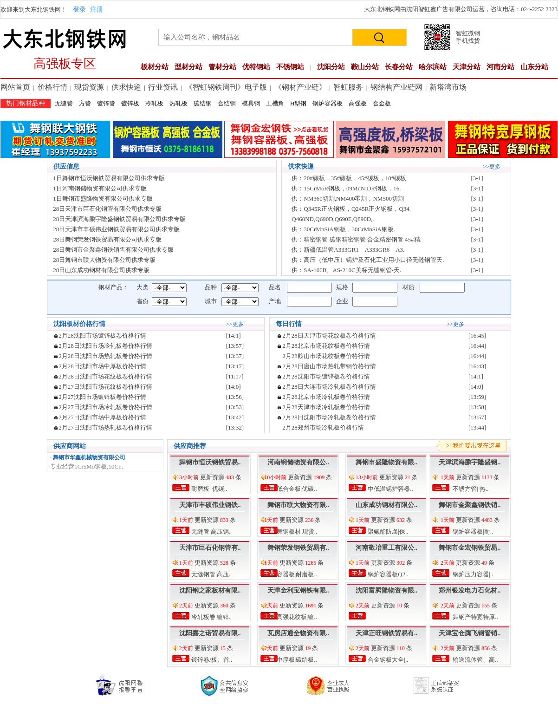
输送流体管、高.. (474, 659)
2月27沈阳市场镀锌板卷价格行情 (102, 396)
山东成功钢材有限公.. (386, 505)
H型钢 (298, 103)
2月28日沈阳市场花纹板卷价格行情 (105, 376)
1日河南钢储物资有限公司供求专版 (100, 188)
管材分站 (222, 67)
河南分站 (500, 67)
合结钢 (227, 103)
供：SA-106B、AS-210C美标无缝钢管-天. (346, 270)
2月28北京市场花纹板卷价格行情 (326, 345)
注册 (96, 9)
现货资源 (89, 87)
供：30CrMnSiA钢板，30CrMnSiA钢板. (343, 229)
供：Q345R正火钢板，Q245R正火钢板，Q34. (351, 208)
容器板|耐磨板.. (296, 574)
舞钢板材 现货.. (296, 531)
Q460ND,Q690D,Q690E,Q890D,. (333, 218)
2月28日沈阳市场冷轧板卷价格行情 (105, 345)
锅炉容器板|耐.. (472, 531)
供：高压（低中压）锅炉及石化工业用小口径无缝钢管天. (368, 259)
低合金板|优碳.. (296, 488)
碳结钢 (203, 103)
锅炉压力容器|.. (472, 574)
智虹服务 (348, 87)
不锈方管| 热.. (470, 488)
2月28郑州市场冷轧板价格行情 (323, 427)
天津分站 (466, 67)
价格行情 (52, 87)
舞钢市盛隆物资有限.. (386, 462)
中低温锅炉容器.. (389, 488)
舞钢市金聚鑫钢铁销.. (469, 505)
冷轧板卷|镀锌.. (211, 616)
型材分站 (188, 67)
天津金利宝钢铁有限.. (298, 590)
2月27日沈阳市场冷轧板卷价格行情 (105, 407)
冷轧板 (154, 103)
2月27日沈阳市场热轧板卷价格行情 (105, 427)
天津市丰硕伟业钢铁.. (210, 505)
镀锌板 (130, 103)
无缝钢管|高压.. (211, 574)
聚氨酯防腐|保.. (387, 531)
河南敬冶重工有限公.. (386, 547)
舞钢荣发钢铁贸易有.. (298, 547)
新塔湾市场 (448, 87)
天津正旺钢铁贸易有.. (386, 633)
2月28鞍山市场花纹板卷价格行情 (326, 355)
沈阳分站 (331, 67)
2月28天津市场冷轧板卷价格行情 (326, 407)
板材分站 (155, 67)
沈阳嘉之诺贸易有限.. (210, 633)
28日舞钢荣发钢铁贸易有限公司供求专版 (107, 239)
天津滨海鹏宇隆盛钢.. (469, 462)
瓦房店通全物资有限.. (298, 633)
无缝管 (64, 103)
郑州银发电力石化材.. (469, 590)
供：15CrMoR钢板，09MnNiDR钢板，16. (346, 188)
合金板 (382, 103)
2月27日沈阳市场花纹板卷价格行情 (105, 386)
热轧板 (178, 103)
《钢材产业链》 (300, 87)
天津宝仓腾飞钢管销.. (469, 633)
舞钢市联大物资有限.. (298, 505)
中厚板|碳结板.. (296, 659)
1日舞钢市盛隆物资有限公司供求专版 (103, 198)
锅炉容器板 (327, 103)
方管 (85, 103)
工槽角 (275, 103)
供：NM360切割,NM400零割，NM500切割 (348, 198)
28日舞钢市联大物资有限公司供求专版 (104, 259)
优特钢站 (256, 67)
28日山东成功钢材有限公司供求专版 (101, 270)
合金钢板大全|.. (387, 659)
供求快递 (126, 87)
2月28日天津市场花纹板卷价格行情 (329, 335)
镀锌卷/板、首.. (211, 659)
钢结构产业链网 (396, 87)
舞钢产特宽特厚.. (474, 616)
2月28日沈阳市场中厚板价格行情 (102, 366)
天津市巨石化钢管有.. (210, 547)
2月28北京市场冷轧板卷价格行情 (326, 396)
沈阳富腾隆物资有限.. (386, 590)
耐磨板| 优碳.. (208, 488)
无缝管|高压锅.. (211, 531)
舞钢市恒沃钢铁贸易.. (210, 462)
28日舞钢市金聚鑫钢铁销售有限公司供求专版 (113, 249)
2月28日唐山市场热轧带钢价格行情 (329, 366)
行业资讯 (163, 87)
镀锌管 (106, 103)
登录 (79, 9)
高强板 (358, 103)
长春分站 (399, 67)
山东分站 (534, 67)
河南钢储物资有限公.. (298, 462)
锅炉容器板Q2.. (387, 574)
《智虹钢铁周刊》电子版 (226, 87)
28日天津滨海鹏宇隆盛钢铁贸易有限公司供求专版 (119, 218)
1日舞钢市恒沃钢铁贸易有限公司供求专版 (109, 178)
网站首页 (15, 87)
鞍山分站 (365, 67)
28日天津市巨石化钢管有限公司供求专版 (107, 208)
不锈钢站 (290, 67)
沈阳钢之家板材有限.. (210, 590)
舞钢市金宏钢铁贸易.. (469, 547)
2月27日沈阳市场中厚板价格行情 (102, 417)
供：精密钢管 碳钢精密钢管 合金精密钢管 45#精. (357, 239)
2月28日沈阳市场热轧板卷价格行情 (105, 355)
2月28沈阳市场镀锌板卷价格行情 (102, 335)
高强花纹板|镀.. (296, 616)
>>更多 (491, 166)
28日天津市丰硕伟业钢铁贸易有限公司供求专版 (116, 229)
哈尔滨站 (433, 67)
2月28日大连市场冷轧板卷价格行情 (329, 386)
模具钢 (251, 103)
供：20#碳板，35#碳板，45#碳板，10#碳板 (349, 178)
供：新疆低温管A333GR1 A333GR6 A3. (348, 249)
